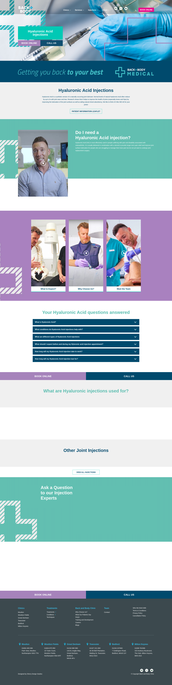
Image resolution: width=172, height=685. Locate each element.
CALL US (129, 376)
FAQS (77, 617)
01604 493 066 (27, 648)
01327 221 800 (94, 648)
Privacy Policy (137, 613)
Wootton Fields (23, 615)
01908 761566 (140, 648)
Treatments (50, 612)
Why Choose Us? (81, 612)
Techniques (51, 617)
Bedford (21, 623)
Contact (107, 612)
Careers (78, 622)
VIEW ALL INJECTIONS (86, 472)
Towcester (21, 620)
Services (78, 10)
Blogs (77, 625)
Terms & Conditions (139, 610)
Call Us (51, 43)
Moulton (21, 612)
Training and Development (84, 620)
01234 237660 (117, 648)
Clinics (66, 10)
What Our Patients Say (83, 615)
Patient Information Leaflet (86, 111)
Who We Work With (139, 608)
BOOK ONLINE (42, 376)
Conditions (50, 615)
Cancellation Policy (139, 616)
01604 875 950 (49, 648)
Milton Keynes (23, 626)
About (104, 10)
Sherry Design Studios (34, 674)
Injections (92, 10)
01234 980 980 (72, 648)
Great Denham (23, 618)
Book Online (146, 10)
